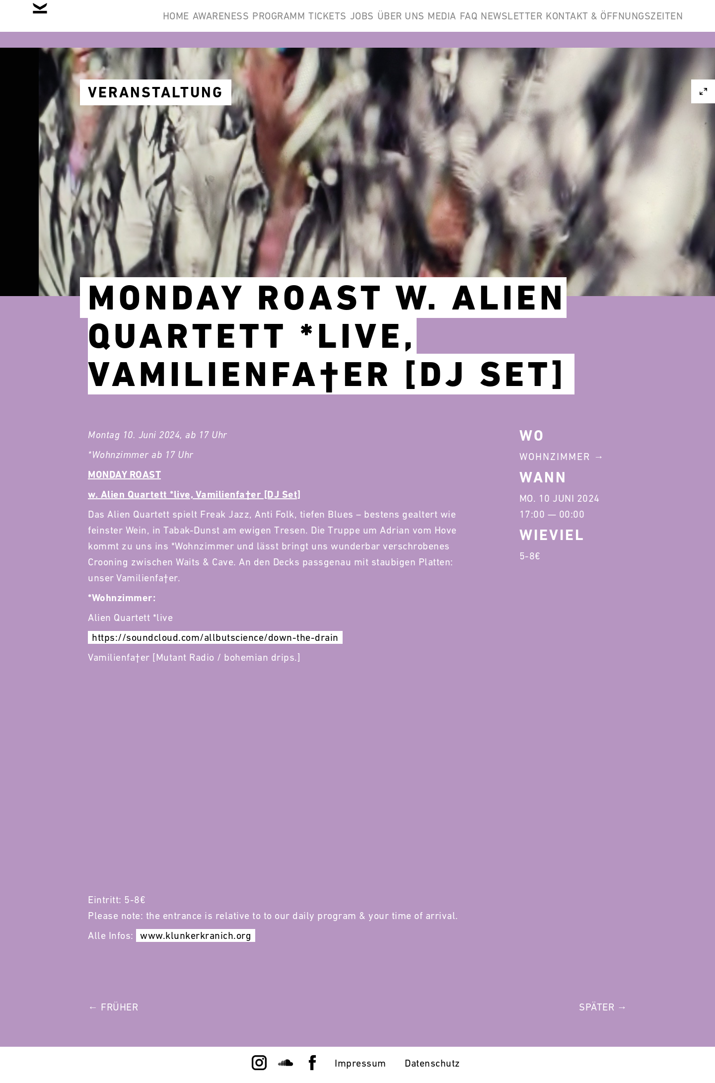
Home (187, 23)
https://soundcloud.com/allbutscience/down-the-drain (215, 637)
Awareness (247, 23)
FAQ (586, 23)
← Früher (113, 1007)
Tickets (384, 23)
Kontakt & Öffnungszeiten (606, 71)
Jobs (434, 23)
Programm (320, 23)
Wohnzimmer (554, 456)
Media (544, 23)
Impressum (360, 1063)
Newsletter (644, 23)
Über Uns (488, 23)
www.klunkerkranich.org (195, 935)
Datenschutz (432, 1063)
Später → (603, 1007)
